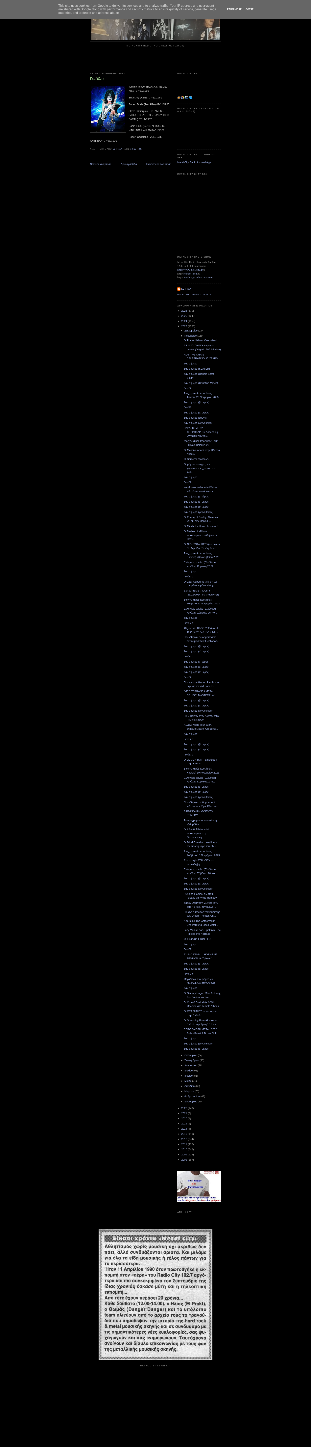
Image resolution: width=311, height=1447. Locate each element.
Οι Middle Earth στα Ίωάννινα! (201, 526)
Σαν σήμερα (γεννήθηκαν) (198, 512)
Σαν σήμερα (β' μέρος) (196, 402)
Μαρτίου (189, 1091)
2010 (184, 1149)
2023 (184, 326)
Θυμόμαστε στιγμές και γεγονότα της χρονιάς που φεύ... (200, 468)
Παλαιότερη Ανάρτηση (158, 164)
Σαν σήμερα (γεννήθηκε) (198, 422)
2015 (184, 1123)
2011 (184, 1144)
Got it (249, 9)
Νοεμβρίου (191, 335)
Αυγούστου (191, 1065)
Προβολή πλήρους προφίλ (194, 295)
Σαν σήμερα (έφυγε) (195, 417)
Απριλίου (189, 1086)
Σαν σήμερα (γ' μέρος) (196, 496)
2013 (184, 1133)
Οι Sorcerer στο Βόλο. (196, 459)
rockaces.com (190, 273)
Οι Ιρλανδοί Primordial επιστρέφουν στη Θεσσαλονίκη (196, 833)
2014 (184, 1128)
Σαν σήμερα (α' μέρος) (196, 412)
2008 (184, 1159)
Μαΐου (188, 1080)
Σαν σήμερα (190, 363)
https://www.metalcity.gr (190, 269)
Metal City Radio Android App (194, 162)
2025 (184, 315)
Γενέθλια (188, 388)
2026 (184, 310)
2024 (184, 321)
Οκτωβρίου (191, 1055)
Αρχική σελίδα (129, 164)
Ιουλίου (188, 1070)
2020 (184, 1118)
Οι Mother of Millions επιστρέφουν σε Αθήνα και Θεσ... (200, 535)
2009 (184, 1154)
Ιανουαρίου (191, 1101)
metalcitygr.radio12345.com (198, 277)
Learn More (234, 9)
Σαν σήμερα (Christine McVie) (201, 382)
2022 (184, 1108)
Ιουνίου (188, 1075)
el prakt (187, 289)
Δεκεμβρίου (191, 330)
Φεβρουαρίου (192, 1096)
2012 (184, 1139)
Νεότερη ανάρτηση (100, 164)
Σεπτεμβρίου (192, 1060)
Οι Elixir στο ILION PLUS (198, 938)
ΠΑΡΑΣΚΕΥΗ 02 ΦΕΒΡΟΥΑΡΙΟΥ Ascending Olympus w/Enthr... (201, 432)
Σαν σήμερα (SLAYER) (197, 368)
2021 (184, 1113)
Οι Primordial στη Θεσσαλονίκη (201, 340)
